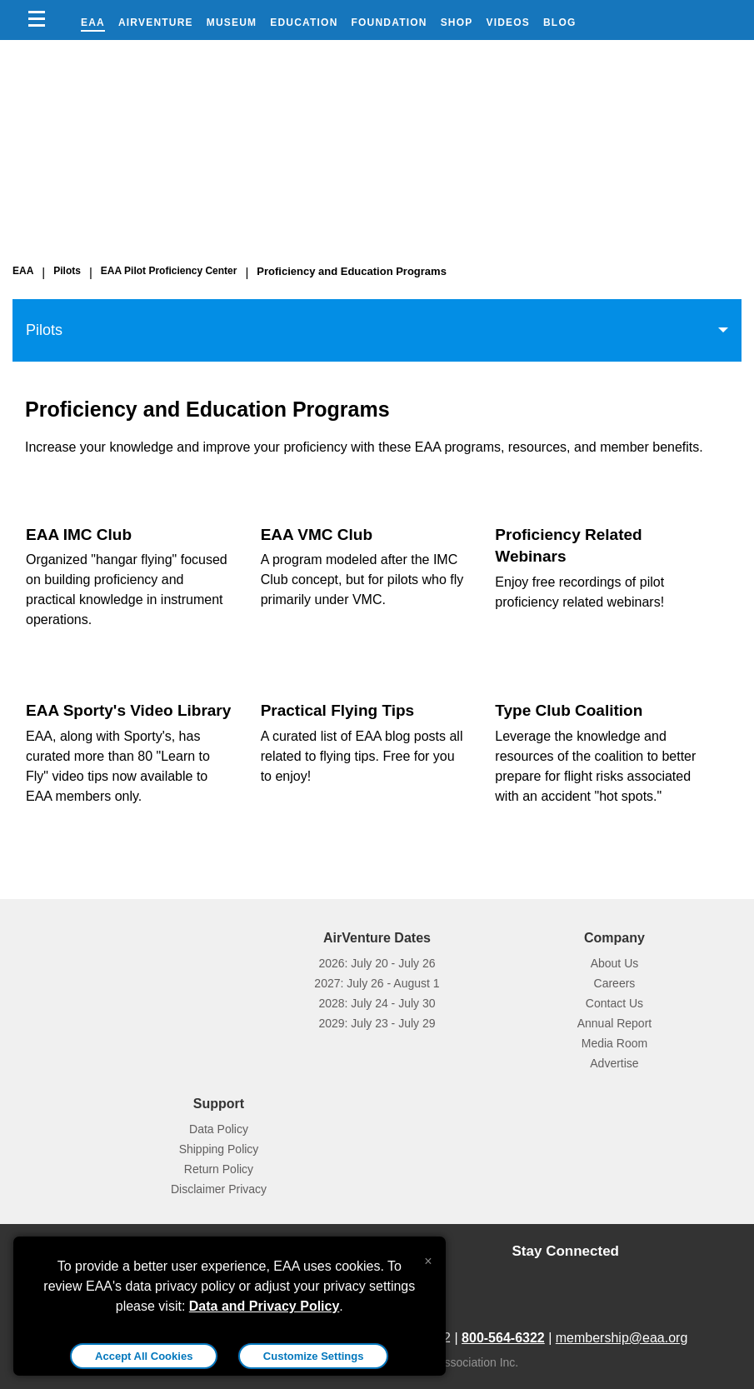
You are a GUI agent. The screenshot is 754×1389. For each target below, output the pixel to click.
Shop (457, 22)
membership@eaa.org (622, 1338)
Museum (232, 22)
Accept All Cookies (143, 1356)
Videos (508, 22)
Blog (559, 22)
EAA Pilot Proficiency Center (169, 271)
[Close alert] (428, 1257)
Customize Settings (313, 1356)
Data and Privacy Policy (264, 1306)
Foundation (389, 22)
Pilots (67, 271)
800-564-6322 (503, 1338)
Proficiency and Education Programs (352, 271)
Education (303, 22)
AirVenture (155, 22)
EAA (93, 22)
